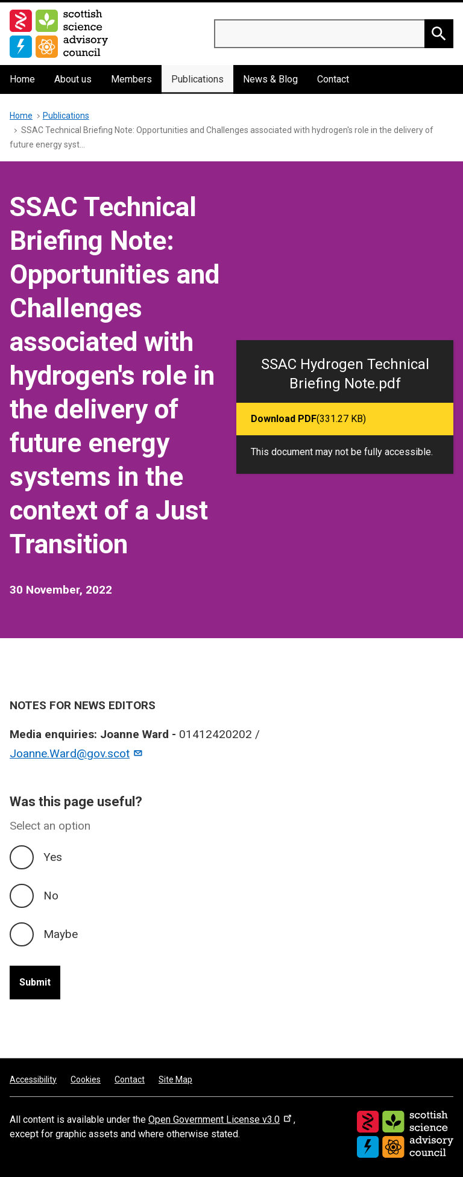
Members (131, 79)
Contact (333, 79)
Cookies (86, 1079)
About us (73, 79)
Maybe (60, 934)
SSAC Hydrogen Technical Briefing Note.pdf (345, 374)
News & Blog (270, 79)
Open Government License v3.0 (221, 1119)
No (50, 895)
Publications (197, 79)
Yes (52, 857)
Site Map (175, 1079)
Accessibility (33, 1079)
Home (22, 79)
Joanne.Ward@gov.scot (76, 753)
